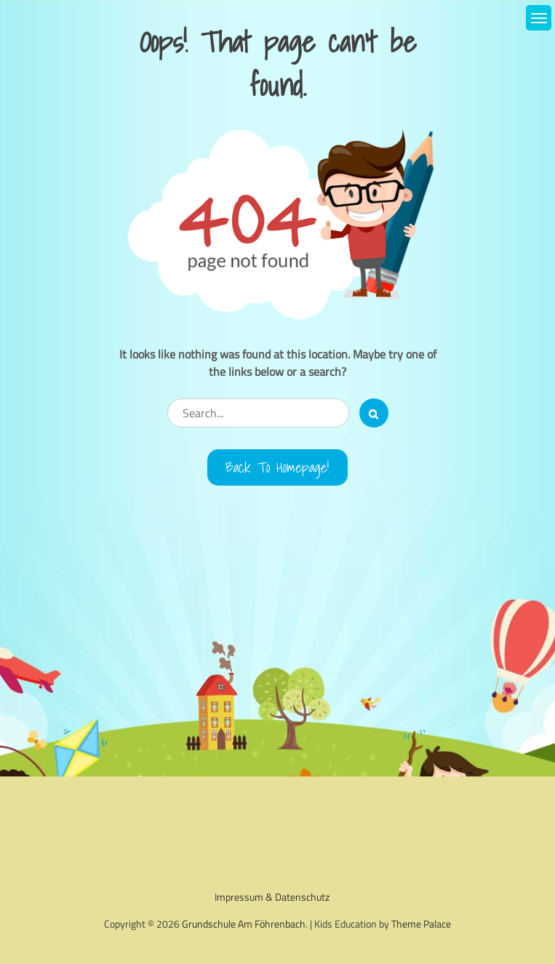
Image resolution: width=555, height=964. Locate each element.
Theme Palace (421, 923)
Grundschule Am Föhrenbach (244, 923)
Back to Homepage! (277, 467)
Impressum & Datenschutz (272, 896)
